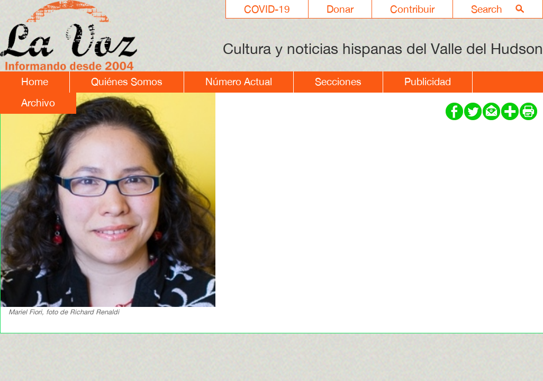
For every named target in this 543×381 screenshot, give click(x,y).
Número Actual (238, 81)
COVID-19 (267, 9)
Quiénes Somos (126, 81)
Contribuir (412, 9)
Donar (340, 9)
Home (34, 81)
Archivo (38, 102)
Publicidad (427, 81)
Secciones (338, 81)
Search (486, 9)
